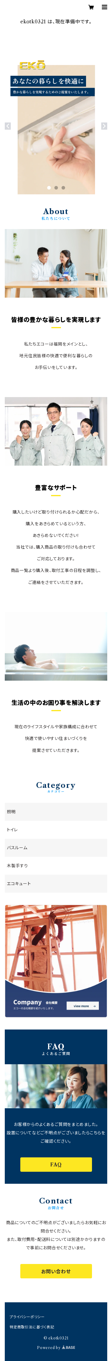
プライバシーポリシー (27, 1317)
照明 (11, 812)
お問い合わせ (56, 1271)
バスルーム (17, 847)
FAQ (56, 1165)
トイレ (12, 829)
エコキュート (19, 883)
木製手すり (17, 865)
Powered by (56, 1347)
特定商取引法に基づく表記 (32, 1327)
